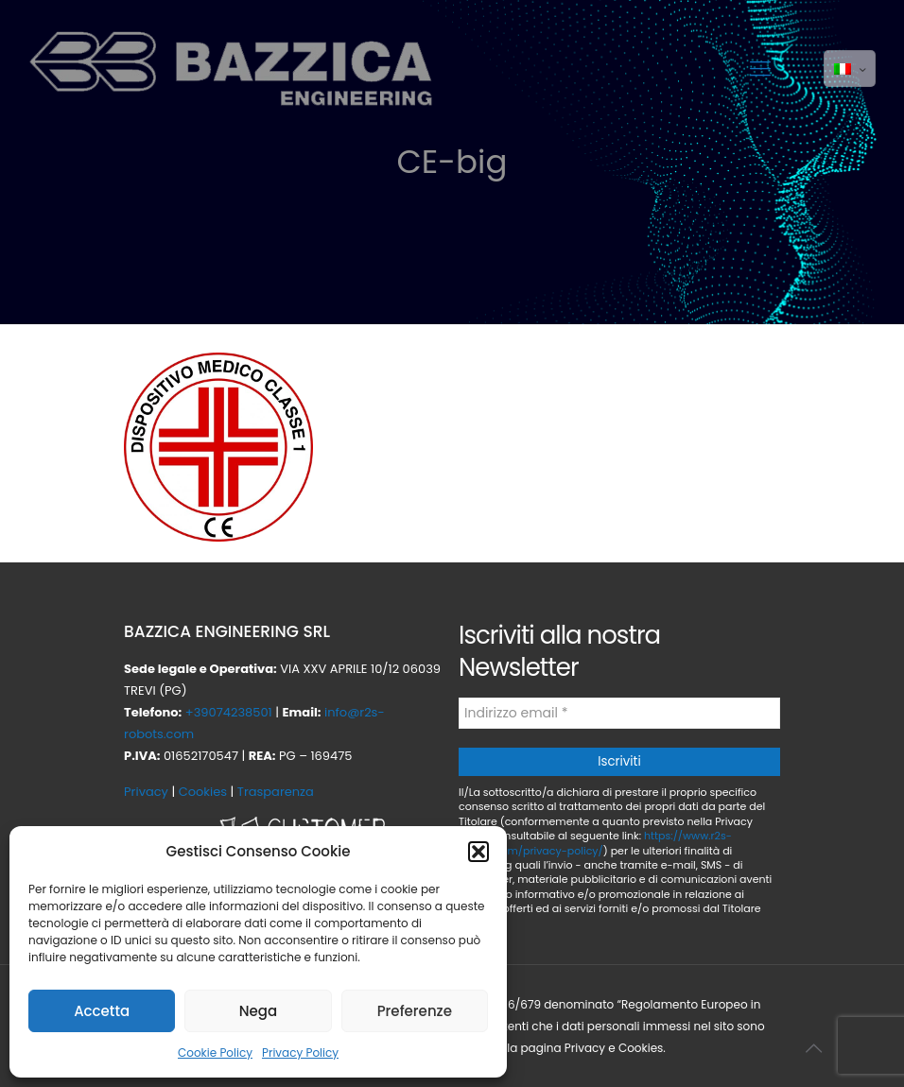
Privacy (146, 792)
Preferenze (414, 1011)
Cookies (203, 792)
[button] (478, 851)
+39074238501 (228, 712)
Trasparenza (275, 792)
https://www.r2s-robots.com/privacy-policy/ (595, 842)
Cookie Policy (215, 1052)
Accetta (102, 1011)
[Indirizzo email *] (619, 713)
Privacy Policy (300, 1052)
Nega (258, 1011)
